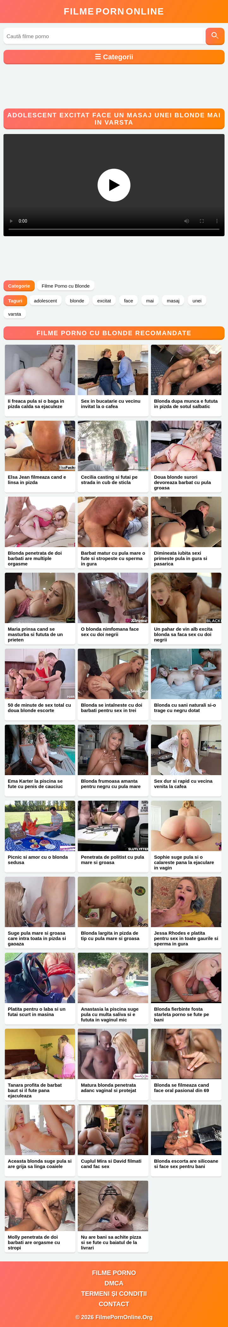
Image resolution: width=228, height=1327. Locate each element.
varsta (14, 314)
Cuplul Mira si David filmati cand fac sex (111, 1163)
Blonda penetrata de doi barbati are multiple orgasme (35, 558)
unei (197, 300)
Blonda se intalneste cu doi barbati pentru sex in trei (111, 707)
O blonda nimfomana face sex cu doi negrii (110, 631)
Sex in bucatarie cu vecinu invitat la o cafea (110, 403)
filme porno (114, 1272)
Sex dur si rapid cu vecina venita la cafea (183, 783)
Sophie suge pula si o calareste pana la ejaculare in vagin (184, 862)
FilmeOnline (114, 11)
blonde (77, 300)
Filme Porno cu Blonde (66, 286)
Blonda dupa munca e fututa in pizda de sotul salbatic (186, 403)
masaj (173, 300)
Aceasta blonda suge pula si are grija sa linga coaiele (40, 1163)
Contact (114, 1304)
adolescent (45, 300)
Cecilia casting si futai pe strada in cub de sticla (109, 479)
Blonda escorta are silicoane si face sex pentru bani (186, 1163)
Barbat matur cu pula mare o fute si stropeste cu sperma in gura (113, 558)
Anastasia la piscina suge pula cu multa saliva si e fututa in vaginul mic (110, 1014)
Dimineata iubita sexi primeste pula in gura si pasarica (180, 558)
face (128, 300)
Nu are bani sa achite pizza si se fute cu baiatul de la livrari (111, 1242)
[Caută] (215, 36)
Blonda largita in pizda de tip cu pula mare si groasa (110, 935)
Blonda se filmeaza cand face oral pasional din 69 (181, 1087)
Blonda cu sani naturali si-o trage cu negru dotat (185, 707)
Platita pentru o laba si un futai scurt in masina (37, 1011)
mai (150, 300)
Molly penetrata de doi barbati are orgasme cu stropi (34, 1242)
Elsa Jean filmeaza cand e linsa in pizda (37, 479)
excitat (104, 300)
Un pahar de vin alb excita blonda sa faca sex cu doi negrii (183, 634)
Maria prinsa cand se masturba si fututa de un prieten (35, 634)
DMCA (114, 1283)
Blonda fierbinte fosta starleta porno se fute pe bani (181, 1014)
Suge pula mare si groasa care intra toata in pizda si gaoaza (37, 938)
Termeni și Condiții (114, 1293)
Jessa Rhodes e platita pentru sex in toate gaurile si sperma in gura (186, 938)
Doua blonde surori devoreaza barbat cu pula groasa (182, 482)
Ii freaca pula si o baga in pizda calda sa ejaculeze (36, 403)
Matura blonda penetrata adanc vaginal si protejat (108, 1087)
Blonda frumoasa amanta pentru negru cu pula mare (111, 783)
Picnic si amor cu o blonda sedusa (38, 859)
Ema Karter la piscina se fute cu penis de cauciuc (35, 783)
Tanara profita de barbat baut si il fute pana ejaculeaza (35, 1090)
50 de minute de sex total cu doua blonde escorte (39, 707)
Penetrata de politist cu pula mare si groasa (112, 859)
